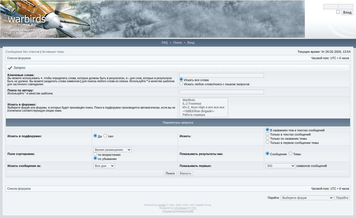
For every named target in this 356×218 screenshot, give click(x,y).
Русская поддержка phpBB (178, 211)
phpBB (161, 205)
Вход (190, 42)
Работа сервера (204, 115)
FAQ (165, 42)
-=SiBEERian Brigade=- (204, 111)
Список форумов (19, 58)
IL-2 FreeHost (204, 104)
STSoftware (180, 208)
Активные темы (53, 51)
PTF (193, 208)
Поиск (177, 42)
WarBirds (204, 100)
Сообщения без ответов (22, 51)
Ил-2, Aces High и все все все (204, 107)
